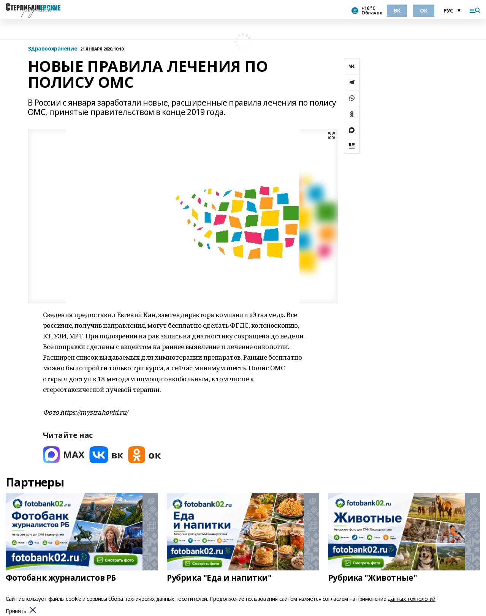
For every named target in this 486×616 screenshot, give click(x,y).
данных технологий (411, 598)
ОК (423, 10)
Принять (16, 611)
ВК (397, 10)
